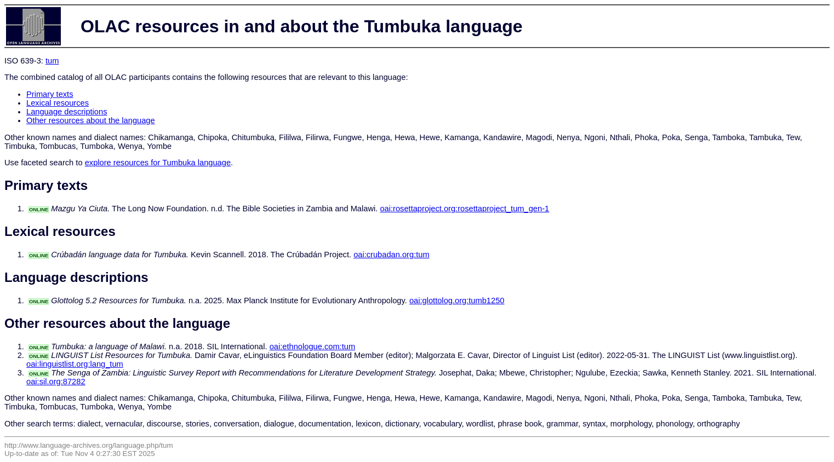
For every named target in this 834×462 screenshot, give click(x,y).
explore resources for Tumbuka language (158, 162)
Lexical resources (57, 103)
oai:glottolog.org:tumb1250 (457, 300)
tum (52, 60)
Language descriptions (66, 111)
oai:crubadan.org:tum (391, 254)
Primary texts (49, 94)
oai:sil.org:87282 (55, 381)
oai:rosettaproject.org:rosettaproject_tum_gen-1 (464, 208)
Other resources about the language (90, 120)
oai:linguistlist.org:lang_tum (74, 364)
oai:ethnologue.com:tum (312, 346)
